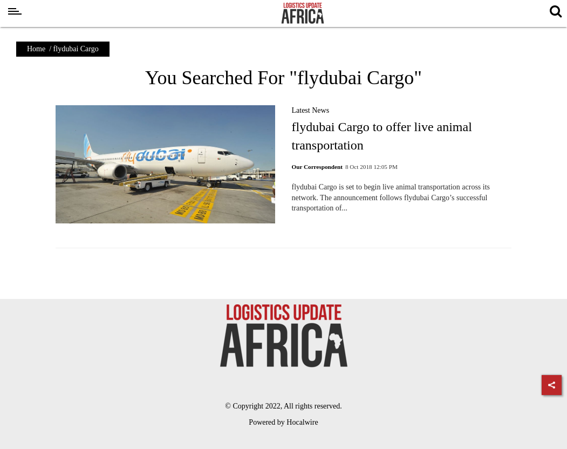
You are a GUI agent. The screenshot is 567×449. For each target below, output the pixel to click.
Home (36, 49)
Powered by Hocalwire (283, 422)
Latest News (310, 110)
